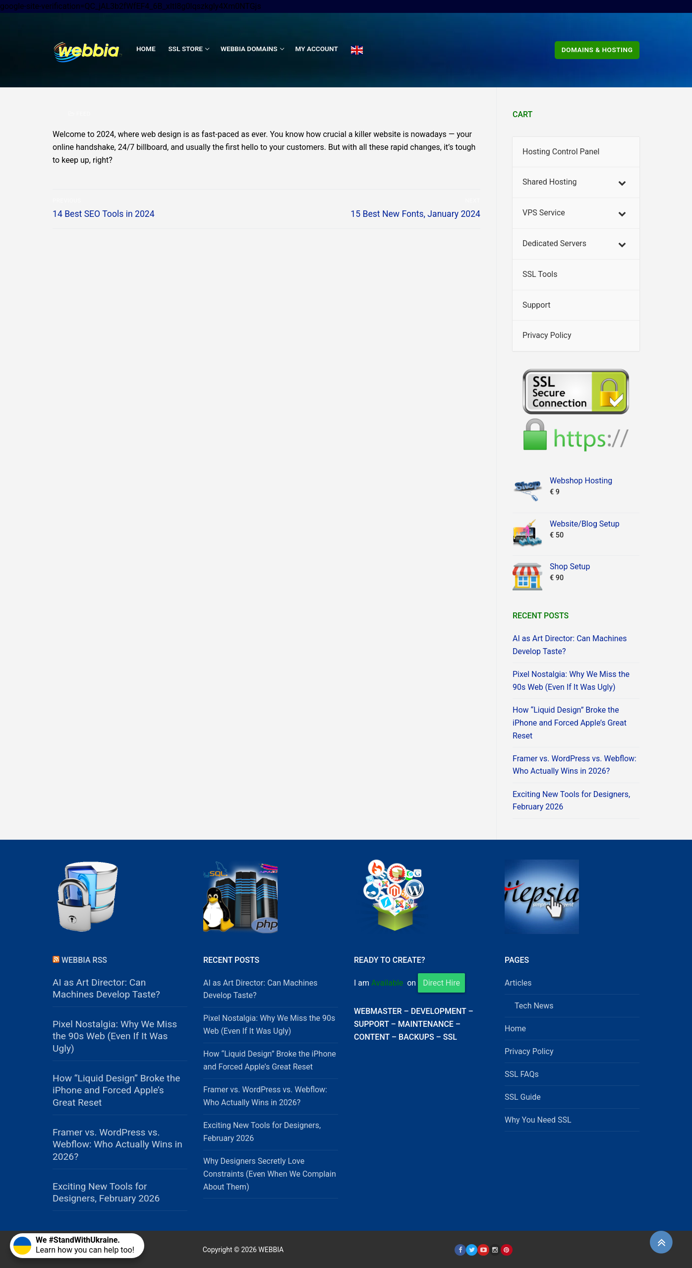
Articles (518, 983)
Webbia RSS (84, 960)
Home (515, 1028)
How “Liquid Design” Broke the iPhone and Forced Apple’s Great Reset (570, 722)
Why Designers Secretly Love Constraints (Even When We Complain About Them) (269, 1174)
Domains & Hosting (597, 50)
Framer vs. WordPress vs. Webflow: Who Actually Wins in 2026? (574, 765)
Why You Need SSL (538, 1120)
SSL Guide (523, 1097)
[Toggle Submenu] (622, 182)
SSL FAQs (522, 1074)
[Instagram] (495, 1250)
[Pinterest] (506, 1250)
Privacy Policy (529, 1051)
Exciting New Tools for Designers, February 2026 (571, 801)
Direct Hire (441, 983)
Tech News (534, 1005)
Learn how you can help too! (73, 1245)
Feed (79, 113)
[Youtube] (483, 1250)
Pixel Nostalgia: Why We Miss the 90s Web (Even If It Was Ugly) (571, 680)
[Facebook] (460, 1250)
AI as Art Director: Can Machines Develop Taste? (570, 645)
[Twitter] (471, 1250)
